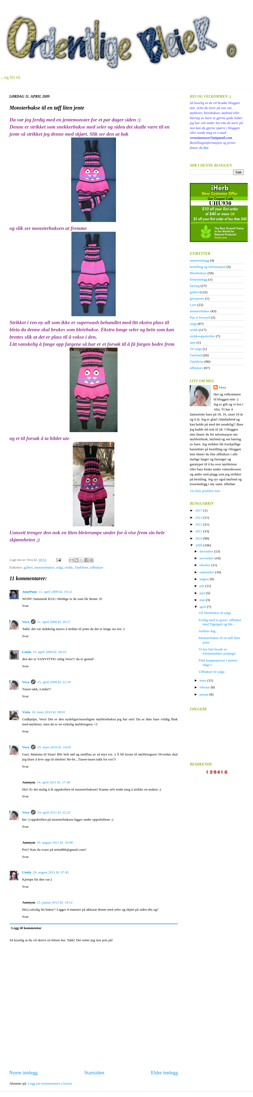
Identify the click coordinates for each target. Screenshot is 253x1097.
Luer (193, 305)
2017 (199, 510)
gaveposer (197, 298)
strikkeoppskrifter (202, 336)
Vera (25, 622)
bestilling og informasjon (208, 267)
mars (203, 680)
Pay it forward (200, 317)
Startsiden (94, 1072)
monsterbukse (44, 567)
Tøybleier (81, 567)
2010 (199, 538)
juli (202, 586)
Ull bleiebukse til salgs (215, 613)
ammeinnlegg (199, 260)
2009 (199, 545)
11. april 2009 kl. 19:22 (55, 592)
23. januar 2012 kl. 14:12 (55, 902)
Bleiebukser (198, 273)
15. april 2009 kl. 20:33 (49, 652)
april (203, 607)
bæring (195, 286)
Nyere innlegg (23, 1072)
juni (203, 593)
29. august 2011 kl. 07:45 (51, 872)
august (205, 579)
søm (193, 342)
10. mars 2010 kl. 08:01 (48, 712)
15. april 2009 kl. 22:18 (54, 682)
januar (204, 694)
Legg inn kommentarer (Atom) (50, 1083)
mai (203, 600)
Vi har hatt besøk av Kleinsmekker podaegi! (217, 651)
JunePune (29, 592)
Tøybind (196, 355)
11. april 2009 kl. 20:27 (53, 622)
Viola (26, 712)
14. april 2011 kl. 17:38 (53, 782)
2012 (199, 524)
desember (207, 551)
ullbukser (96, 567)
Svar (25, 606)
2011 (199, 531)
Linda (26, 652)
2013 (199, 517)
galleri (28, 567)
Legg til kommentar (26, 928)
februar (205, 687)
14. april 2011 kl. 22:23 (53, 812)
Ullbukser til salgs (212, 672)
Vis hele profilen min (205, 491)
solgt (59, 567)
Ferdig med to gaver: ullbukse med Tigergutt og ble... (220, 622)
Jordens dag (207, 631)
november (207, 558)
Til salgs (196, 349)
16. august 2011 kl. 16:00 (55, 842)
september (207, 572)
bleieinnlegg (198, 279)
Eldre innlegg (164, 1072)
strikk (69, 567)
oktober (205, 565)
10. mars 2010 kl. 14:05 (54, 747)
